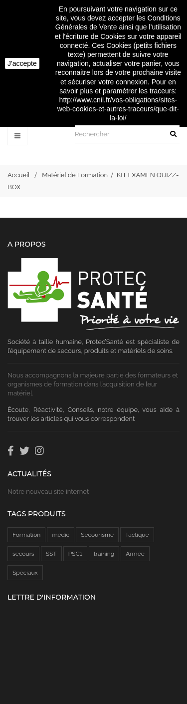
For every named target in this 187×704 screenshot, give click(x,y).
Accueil (18, 175)
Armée (135, 553)
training (104, 553)
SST (51, 553)
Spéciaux (25, 572)
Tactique (137, 534)
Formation (26, 534)
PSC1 (75, 553)
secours (23, 553)
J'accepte (22, 63)
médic (60, 534)
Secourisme (97, 534)
